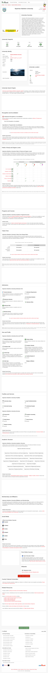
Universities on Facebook (29, 635)
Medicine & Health (9, 176)
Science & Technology (8, 178)
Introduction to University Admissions (32, 323)
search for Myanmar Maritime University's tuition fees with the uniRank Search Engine (24, 254)
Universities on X (28, 637)
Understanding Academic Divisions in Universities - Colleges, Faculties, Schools (25, 475)
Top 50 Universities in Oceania (8, 645)
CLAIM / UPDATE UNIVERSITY (24, 576)
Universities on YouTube (29, 640)
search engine (11, 217)
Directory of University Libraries (30, 653)
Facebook (5, 665)
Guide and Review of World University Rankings (12, 601)
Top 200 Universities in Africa (7, 642)
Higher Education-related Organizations (31, 651)
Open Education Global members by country (37, 561)
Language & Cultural (9, 171)
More (29, 2)
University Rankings (13, 2)
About (12, 669)
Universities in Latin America (7, 651)
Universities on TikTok (28, 642)
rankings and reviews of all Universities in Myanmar (18, 590)
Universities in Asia (6, 656)
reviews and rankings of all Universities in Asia (17, 606)
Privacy (28, 669)
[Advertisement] (10, 20)
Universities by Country (22, 2)
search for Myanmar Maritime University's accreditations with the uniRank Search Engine (24, 132)
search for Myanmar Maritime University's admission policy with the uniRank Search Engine (24, 318)
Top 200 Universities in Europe (8, 640)
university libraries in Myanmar (29, 603)
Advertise (22, 669)
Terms (25, 669)
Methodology (15, 669)
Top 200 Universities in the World (8, 635)
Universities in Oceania (6, 658)
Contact (19, 669)
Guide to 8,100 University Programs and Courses (13, 597)
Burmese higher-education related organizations (13, 603)
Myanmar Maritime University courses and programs (22, 216)
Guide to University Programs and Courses (18, 223)
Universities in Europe (6, 653)
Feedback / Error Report (24, 627)
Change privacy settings (33, 669)
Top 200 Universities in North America (9, 637)
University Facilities (39, 431)
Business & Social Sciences (8, 173)
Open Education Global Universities (8, 662)
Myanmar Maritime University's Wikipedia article (30, 572)
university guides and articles (11, 596)
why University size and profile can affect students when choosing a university (19, 374)
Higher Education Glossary (29, 656)
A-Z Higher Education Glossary (28, 608)
